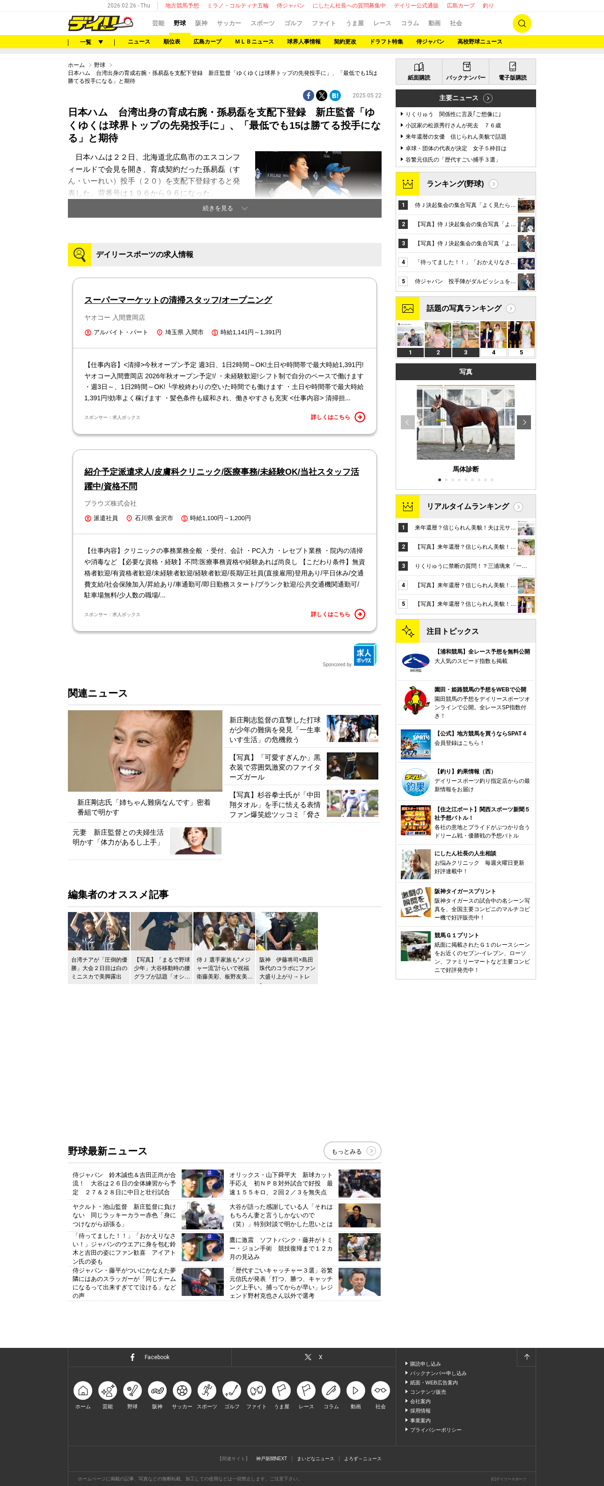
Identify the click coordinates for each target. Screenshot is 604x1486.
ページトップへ (526, 1357)
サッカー (229, 23)
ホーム (76, 65)
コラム (410, 23)
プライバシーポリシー (436, 1430)
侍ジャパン (291, 5)
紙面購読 (419, 77)
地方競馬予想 (182, 5)
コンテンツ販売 (428, 1392)
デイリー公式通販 (416, 5)
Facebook (157, 1357)
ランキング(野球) (455, 184)
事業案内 (420, 1420)
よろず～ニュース (363, 1458)
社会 (456, 23)
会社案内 (420, 1401)
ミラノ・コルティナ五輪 (238, 5)
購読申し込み (425, 1364)
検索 (522, 23)
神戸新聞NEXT (271, 1458)
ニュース (139, 41)
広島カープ (461, 5)
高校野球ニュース (479, 41)
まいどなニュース (315, 1458)
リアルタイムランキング (468, 506)
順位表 (171, 41)
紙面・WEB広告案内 (434, 1382)
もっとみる (346, 1151)
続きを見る (218, 208)
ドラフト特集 (386, 41)
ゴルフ (293, 23)
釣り (488, 5)
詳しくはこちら (338, 417)
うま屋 (355, 23)
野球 (180, 23)
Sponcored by (350, 655)
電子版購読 (513, 77)
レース (382, 23)
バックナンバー (466, 77)
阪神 (201, 23)
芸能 (158, 23)
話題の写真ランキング (464, 308)
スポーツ (262, 23)
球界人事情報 (304, 41)
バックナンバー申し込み (438, 1373)
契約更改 (345, 41)
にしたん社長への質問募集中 (349, 5)
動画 (434, 23)
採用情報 (420, 1410)
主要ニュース (459, 98)
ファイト (324, 23)
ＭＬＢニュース (254, 41)
